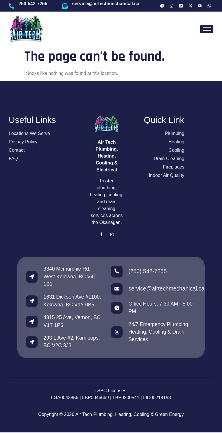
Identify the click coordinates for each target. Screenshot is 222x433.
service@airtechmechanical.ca (105, 3)
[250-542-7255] (11, 6)
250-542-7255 (33, 3)
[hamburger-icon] (206, 29)
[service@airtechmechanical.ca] (65, 6)
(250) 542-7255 (147, 271)
